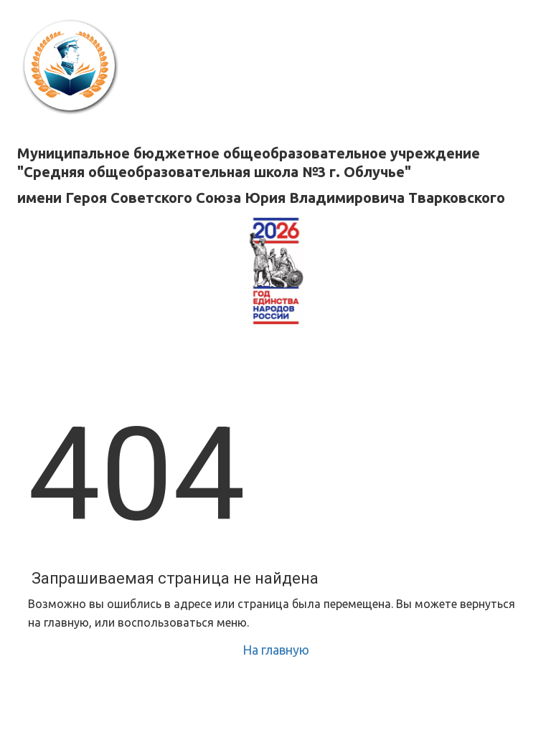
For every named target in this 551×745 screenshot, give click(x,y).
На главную (275, 649)
